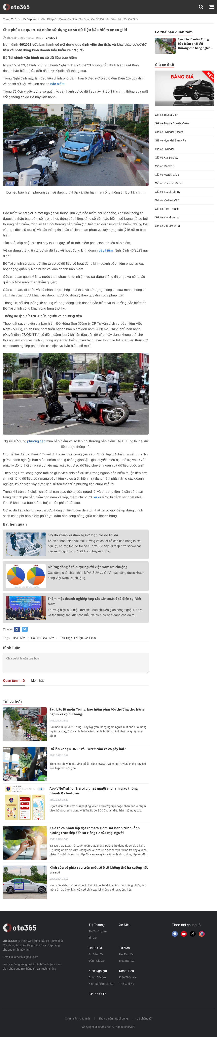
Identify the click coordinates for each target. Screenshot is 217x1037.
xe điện (124, 925)
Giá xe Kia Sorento (166, 157)
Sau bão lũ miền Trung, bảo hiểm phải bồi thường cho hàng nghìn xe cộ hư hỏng (194, 44)
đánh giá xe (97, 960)
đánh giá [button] (95, 948)
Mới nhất (37, 680)
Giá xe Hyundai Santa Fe (170, 140)
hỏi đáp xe (29, 19)
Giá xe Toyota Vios (166, 114)
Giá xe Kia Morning (167, 217)
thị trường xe (98, 931)
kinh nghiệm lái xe (101, 983)
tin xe (93, 937)
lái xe (97, 497)
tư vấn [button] (124, 948)
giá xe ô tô (97, 994)
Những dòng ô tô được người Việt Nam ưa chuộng (87, 567)
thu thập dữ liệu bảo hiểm (78, 638)
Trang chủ (9, 19)
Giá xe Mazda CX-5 (167, 174)
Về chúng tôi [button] (144, 1018)
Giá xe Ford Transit (167, 208)
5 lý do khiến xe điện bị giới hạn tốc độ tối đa (83, 535)
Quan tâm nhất (14, 680)
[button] (204, 7)
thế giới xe (126, 983)
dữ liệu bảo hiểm (42, 638)
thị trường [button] (97, 925)
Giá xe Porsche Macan (169, 183)
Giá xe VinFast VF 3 (167, 226)
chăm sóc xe (97, 977)
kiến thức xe (127, 977)
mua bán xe (126, 960)
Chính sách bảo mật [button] (77, 1018)
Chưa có (51, 37)
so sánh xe (96, 954)
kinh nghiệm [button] (98, 971)
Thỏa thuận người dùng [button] (113, 1018)
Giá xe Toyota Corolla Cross (172, 123)
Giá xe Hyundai (164, 149)
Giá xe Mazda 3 (164, 166)
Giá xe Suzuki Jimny (167, 191)
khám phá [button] (126, 971)
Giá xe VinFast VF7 (167, 200)
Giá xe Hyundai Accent (169, 132)
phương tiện (36, 441)
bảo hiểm (57, 84)
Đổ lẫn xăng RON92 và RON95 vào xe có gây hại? (88, 749)
